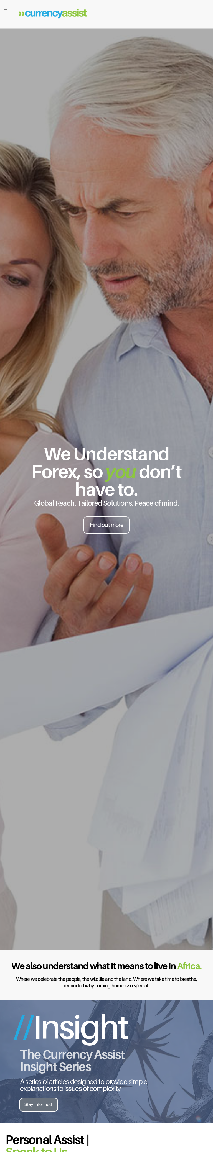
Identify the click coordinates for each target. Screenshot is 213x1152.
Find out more (106, 524)
